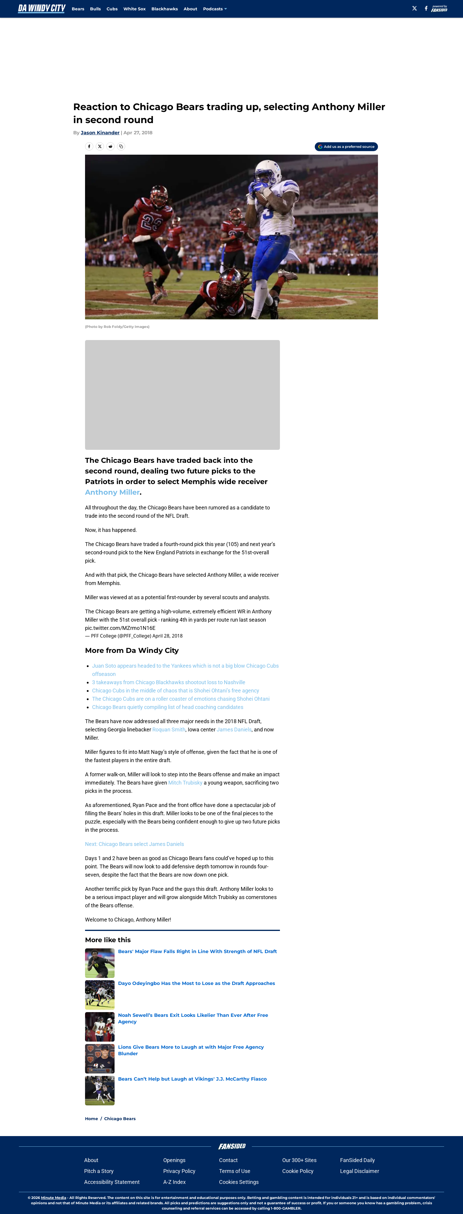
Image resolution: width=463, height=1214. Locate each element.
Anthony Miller (112, 492)
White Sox (134, 9)
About (190, 9)
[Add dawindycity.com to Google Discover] (346, 146)
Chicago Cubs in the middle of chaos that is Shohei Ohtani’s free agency (175, 690)
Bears (78, 9)
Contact (228, 1160)
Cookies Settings (239, 1182)
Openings (174, 1160)
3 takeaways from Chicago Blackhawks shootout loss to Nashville (168, 682)
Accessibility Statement (112, 1182)
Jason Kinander (100, 132)
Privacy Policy (179, 1171)
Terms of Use (234, 1171)
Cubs (112, 9)
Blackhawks (164, 9)
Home (91, 1118)
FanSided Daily (357, 1160)
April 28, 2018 (167, 636)
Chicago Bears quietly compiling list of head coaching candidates (167, 707)
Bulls (95, 9)
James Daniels (234, 729)
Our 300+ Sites (299, 1160)
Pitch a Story (99, 1171)
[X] (414, 8)
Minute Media (53, 1197)
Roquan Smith (168, 729)
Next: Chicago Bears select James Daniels (134, 844)
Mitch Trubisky (185, 783)
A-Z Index (174, 1182)
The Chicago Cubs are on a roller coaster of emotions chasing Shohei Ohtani (181, 699)
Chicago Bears (120, 1118)
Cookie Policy (298, 1171)
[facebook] (426, 8)
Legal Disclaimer (359, 1171)
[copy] (121, 146)
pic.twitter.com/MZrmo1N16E (120, 628)
